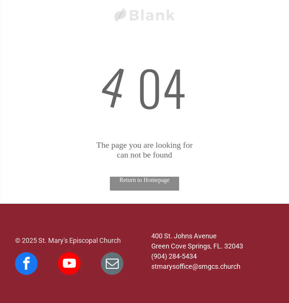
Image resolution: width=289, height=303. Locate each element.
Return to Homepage (144, 180)
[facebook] (26, 264)
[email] (112, 264)
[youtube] (69, 264)
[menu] (16, 11)
